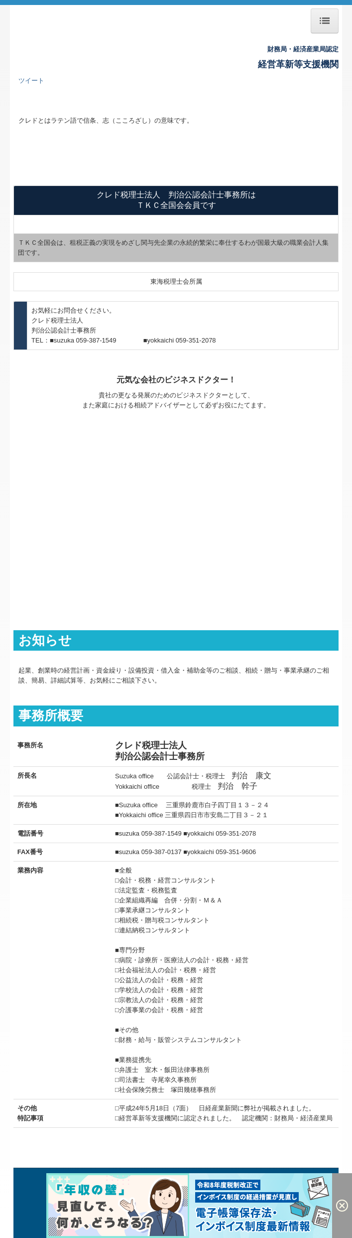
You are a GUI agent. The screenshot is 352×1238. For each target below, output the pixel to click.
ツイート (31, 80)
